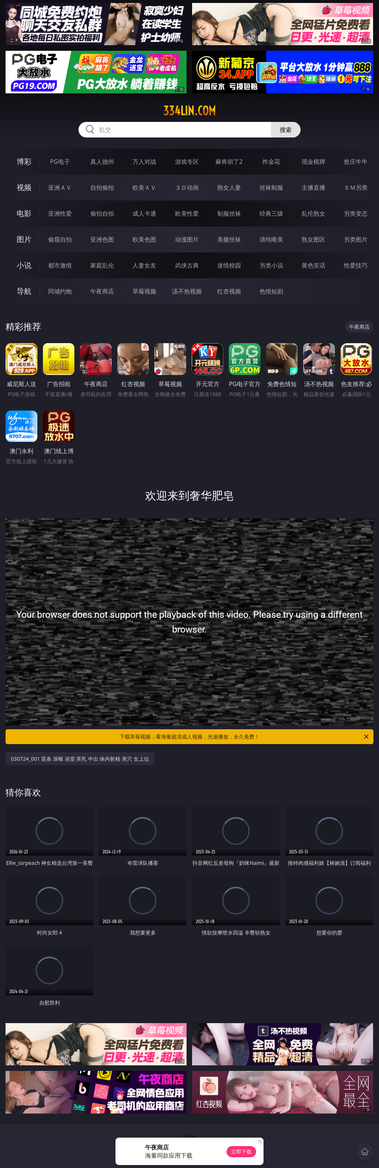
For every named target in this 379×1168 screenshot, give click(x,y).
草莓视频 (144, 291)
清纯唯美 (271, 239)
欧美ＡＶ (144, 187)
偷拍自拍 (102, 213)
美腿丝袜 (229, 239)
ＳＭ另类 (356, 187)
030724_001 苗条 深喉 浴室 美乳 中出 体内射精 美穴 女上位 (80, 758)
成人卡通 (144, 213)
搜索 (286, 130)
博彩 (24, 161)
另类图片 (356, 239)
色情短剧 (271, 291)
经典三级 (271, 213)
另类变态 (356, 213)
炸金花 (271, 161)
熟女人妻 (229, 187)
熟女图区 (313, 239)
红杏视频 (229, 291)
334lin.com (189, 110)
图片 (24, 239)
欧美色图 (144, 239)
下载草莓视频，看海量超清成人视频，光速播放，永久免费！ (245, 736)
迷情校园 (229, 265)
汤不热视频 (187, 291)
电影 (24, 213)
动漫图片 (187, 239)
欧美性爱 (187, 213)
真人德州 (102, 161)
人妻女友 (144, 265)
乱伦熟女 (313, 213)
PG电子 (60, 161)
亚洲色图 (102, 239)
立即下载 (241, 1151)
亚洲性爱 (60, 213)
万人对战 (144, 161)
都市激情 (60, 265)
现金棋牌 (313, 161)
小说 (24, 265)
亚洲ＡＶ (60, 187)
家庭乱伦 (102, 265)
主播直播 (313, 187)
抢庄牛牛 (356, 161)
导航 (24, 291)
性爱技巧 (356, 265)
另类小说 (271, 265)
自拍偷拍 (102, 187)
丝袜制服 (271, 187)
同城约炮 (60, 291)
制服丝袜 (229, 213)
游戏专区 (187, 161)
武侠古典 (187, 265)
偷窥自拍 (60, 239)
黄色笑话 (313, 265)
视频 (24, 187)
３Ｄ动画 (187, 187)
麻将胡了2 (228, 161)
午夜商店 (102, 291)
